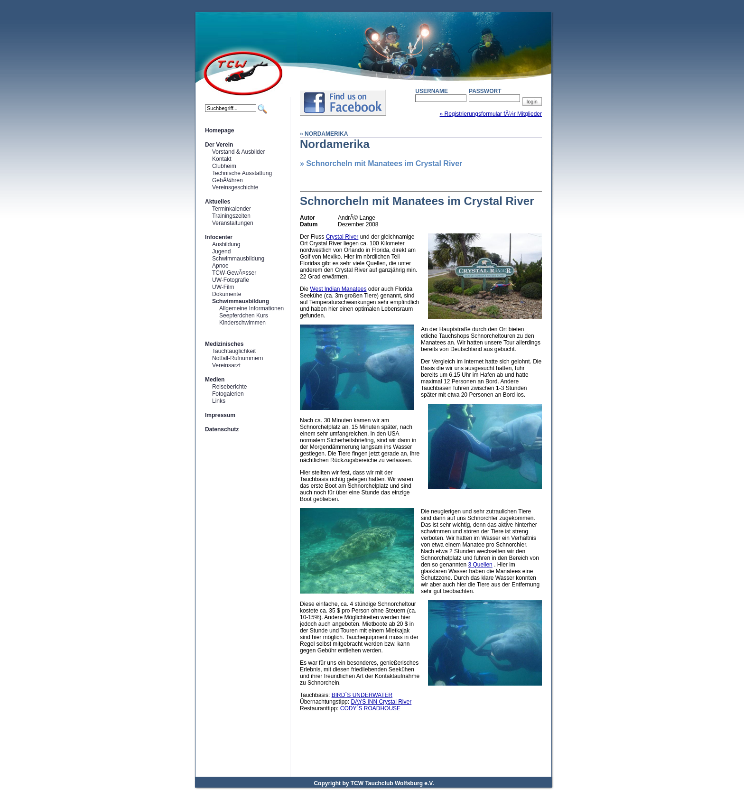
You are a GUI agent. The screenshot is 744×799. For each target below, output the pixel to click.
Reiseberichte (229, 386)
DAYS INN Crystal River (381, 701)
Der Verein (219, 144)
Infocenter (218, 237)
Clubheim (224, 166)
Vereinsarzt (226, 365)
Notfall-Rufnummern (237, 358)
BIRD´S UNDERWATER (362, 695)
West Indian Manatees (338, 289)
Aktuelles (217, 201)
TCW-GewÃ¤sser (234, 272)
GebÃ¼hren (227, 180)
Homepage (219, 130)
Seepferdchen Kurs (243, 315)
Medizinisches (224, 344)
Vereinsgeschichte (235, 187)
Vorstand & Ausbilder (238, 152)
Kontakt (222, 159)
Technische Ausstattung (242, 173)
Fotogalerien (228, 393)
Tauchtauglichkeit (234, 351)
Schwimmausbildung (238, 258)
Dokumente (226, 294)
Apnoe (220, 265)
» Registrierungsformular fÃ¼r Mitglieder (491, 114)
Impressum (220, 415)
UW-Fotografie (230, 280)
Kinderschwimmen (242, 322)
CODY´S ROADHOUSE (370, 708)
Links (218, 401)
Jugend (221, 251)
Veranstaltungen (232, 223)
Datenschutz (222, 429)
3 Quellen (480, 564)
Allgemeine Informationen (251, 308)
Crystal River (342, 236)
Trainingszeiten (231, 216)
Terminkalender (231, 208)
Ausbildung (226, 244)
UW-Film (223, 287)
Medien (214, 379)
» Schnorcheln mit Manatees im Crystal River (381, 163)
